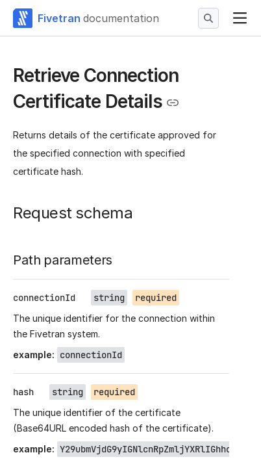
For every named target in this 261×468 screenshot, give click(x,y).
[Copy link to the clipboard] (172, 103)
